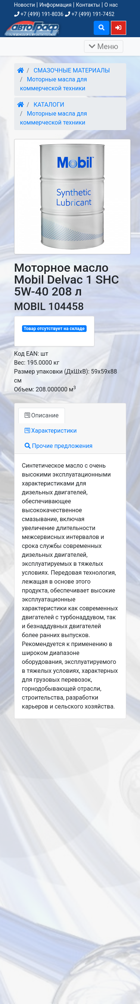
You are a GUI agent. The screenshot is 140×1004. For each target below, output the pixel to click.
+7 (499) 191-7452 (89, 14)
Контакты (88, 5)
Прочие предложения (59, 445)
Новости (24, 5)
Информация (55, 5)
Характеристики (51, 430)
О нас (111, 5)
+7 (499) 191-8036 (38, 14)
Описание (42, 415)
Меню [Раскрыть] (103, 46)
